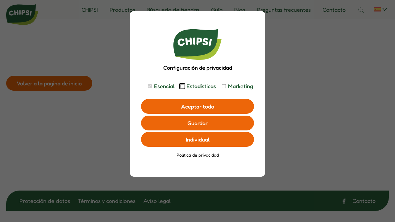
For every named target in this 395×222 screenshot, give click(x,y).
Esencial (164, 86)
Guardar (197, 123)
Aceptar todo (197, 106)
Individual (198, 139)
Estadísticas (201, 86)
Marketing (240, 86)
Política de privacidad (198, 155)
